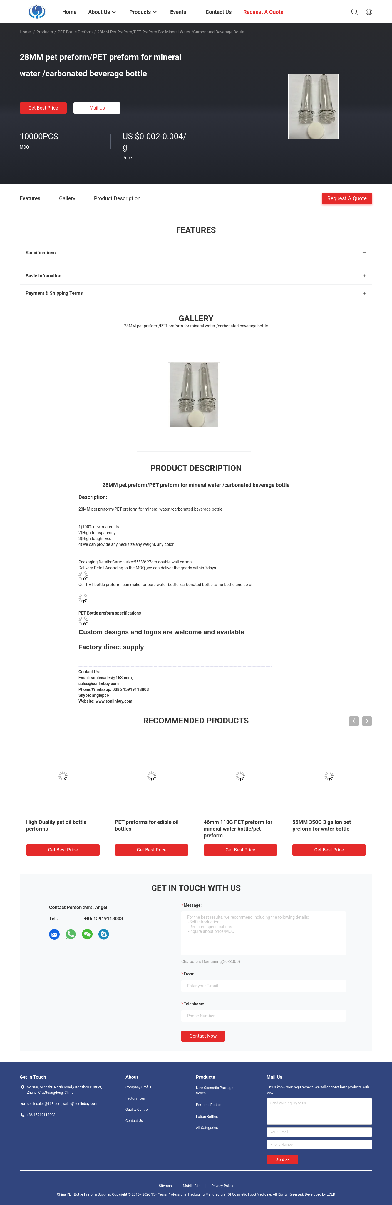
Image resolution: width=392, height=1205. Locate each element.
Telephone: (194, 1004)
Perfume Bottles (208, 1105)
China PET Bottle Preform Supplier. (84, 1194)
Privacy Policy (222, 1186)
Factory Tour (135, 1098)
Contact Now (203, 1036)
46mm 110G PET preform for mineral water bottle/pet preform (238, 829)
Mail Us (97, 108)
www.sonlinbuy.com (114, 701)
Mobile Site (191, 1186)
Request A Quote (347, 198)
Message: (193, 905)
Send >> (282, 1160)
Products (44, 32)
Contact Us (134, 1121)
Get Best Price (43, 108)
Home (25, 32)
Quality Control (137, 1110)
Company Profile (138, 1087)
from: (189, 974)
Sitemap (165, 1186)
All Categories (207, 1128)
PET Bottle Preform (75, 32)
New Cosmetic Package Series (214, 1090)
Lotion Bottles (207, 1117)
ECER (331, 1194)
